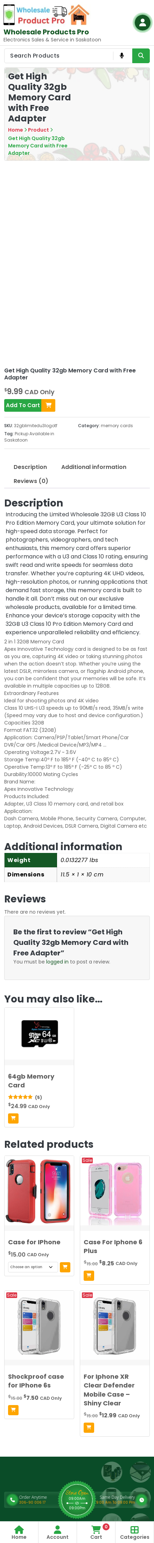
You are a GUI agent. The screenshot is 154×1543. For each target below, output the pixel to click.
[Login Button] (142, 23)
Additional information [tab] (93, 467)
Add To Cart (30, 405)
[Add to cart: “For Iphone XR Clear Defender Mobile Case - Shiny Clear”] (89, 1428)
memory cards (117, 426)
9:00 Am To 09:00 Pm (94, 1502)
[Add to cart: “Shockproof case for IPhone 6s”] (13, 1410)
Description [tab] (30, 467)
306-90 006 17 (49, 1502)
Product (38, 129)
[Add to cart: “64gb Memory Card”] (13, 1118)
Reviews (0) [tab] (31, 481)
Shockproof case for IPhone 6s (36, 1381)
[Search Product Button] (141, 55)
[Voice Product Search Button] (121, 56)
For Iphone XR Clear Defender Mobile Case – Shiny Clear (109, 1390)
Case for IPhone (34, 1242)
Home (15, 129)
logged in (57, 961)
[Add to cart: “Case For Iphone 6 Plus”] (89, 1276)
